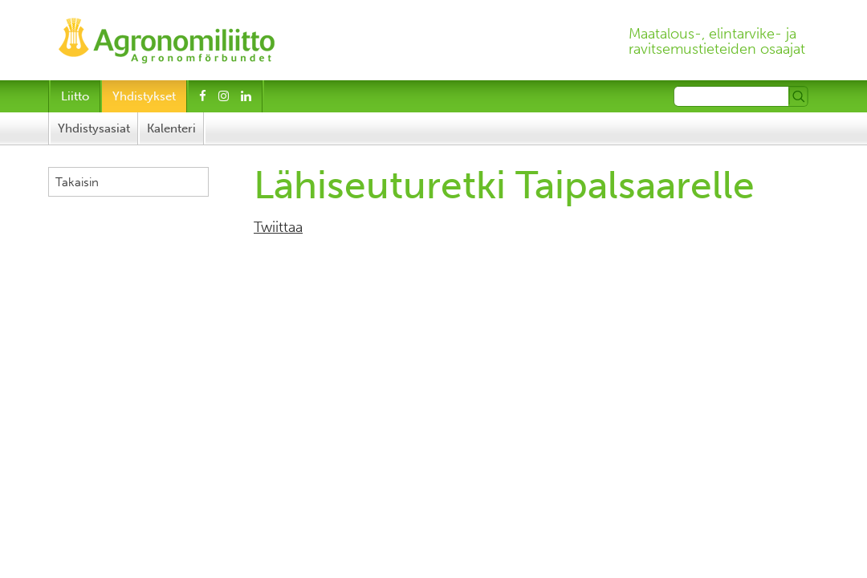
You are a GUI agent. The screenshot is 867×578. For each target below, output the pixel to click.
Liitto (75, 96)
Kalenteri (171, 128)
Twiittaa (278, 227)
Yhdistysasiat (94, 128)
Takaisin (77, 182)
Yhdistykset (144, 96)
